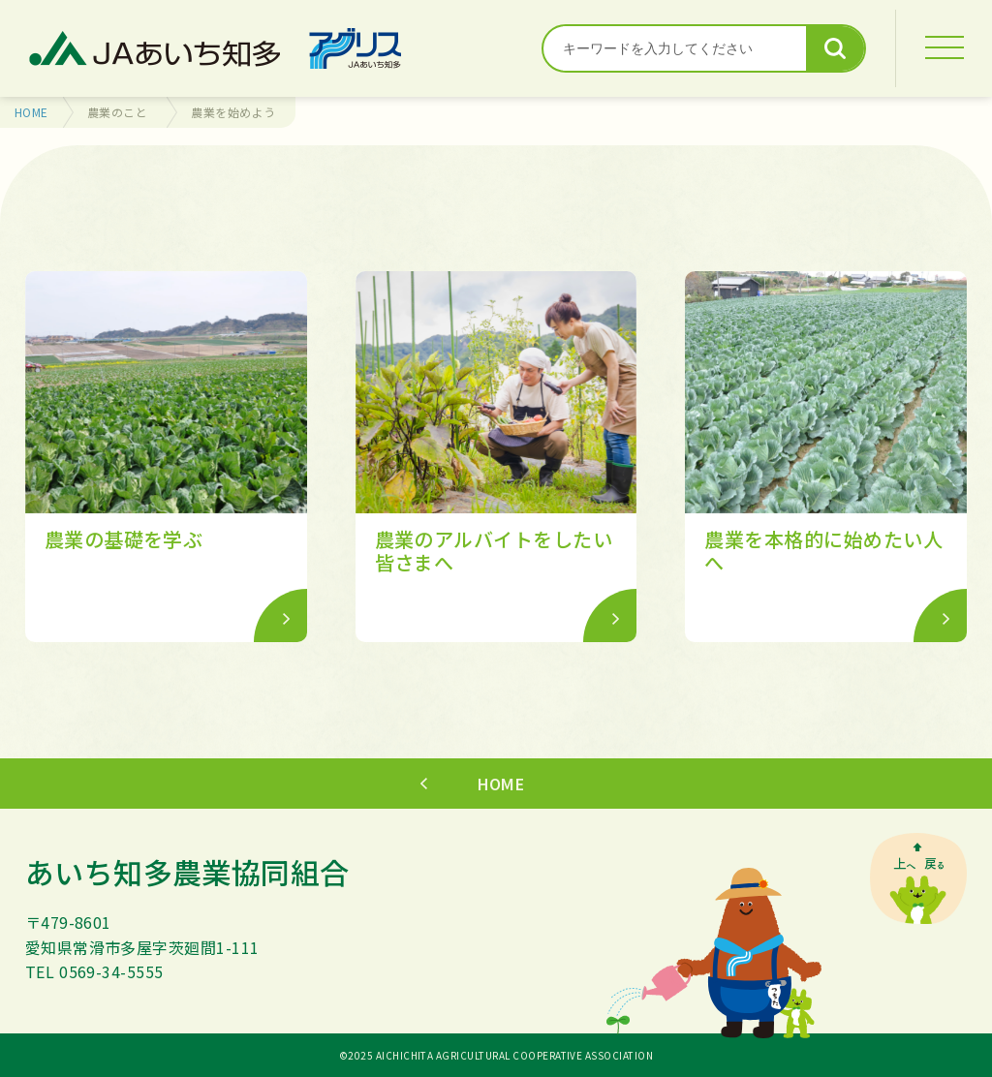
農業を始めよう (233, 112)
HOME (31, 112)
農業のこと (117, 112)
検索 (835, 48)
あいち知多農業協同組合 (187, 871)
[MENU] (943, 48)
